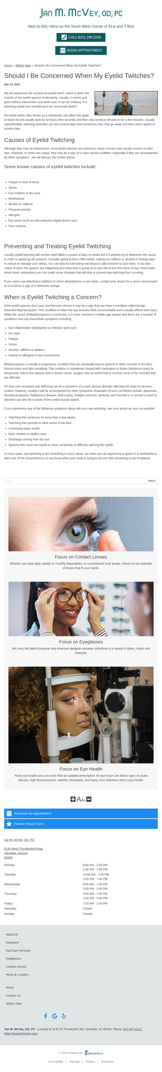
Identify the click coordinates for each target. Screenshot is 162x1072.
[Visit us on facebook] (45, 1016)
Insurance (12, 942)
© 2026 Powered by (81, 1052)
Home (8, 65)
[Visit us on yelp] (63, 1016)
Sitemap (74, 1061)
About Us (12, 934)
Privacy (90, 1061)
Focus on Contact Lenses (81, 557)
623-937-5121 (133, 1029)
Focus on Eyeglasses (81, 641)
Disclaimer (107, 1061)
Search (151, 480)
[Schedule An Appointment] (81, 813)
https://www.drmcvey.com (21, 1033)
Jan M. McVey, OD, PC (19, 840)
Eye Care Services (18, 950)
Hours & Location (17, 974)
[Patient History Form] (81, 824)
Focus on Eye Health (81, 769)
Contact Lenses (16, 966)
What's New (23, 65)
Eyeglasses (13, 958)
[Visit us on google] (54, 1016)
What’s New (14, 1003)
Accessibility (55, 1061)
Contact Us (13, 995)
